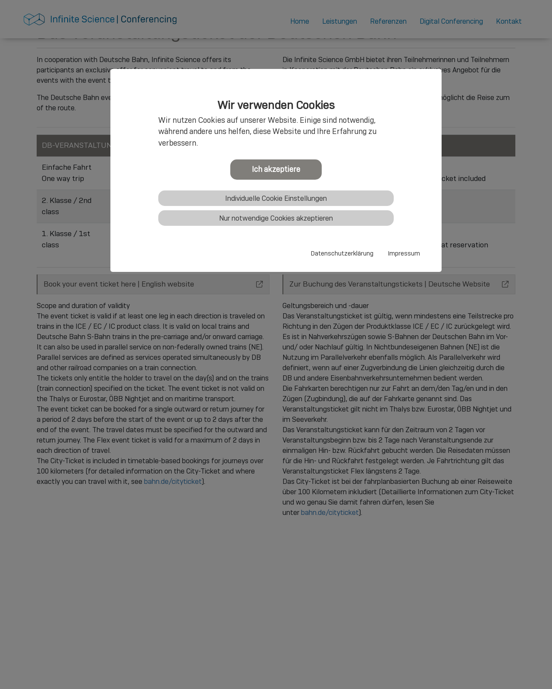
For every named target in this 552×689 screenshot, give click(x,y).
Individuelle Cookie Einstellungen (276, 198)
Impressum (404, 253)
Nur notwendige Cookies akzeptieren (276, 218)
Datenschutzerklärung (342, 253)
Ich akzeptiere (276, 169)
